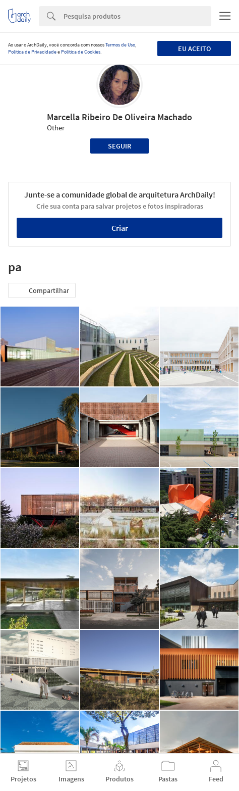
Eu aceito (194, 48)
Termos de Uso (120, 44)
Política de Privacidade (32, 51)
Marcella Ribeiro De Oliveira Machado (119, 117)
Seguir (119, 146)
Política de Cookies (80, 51)
